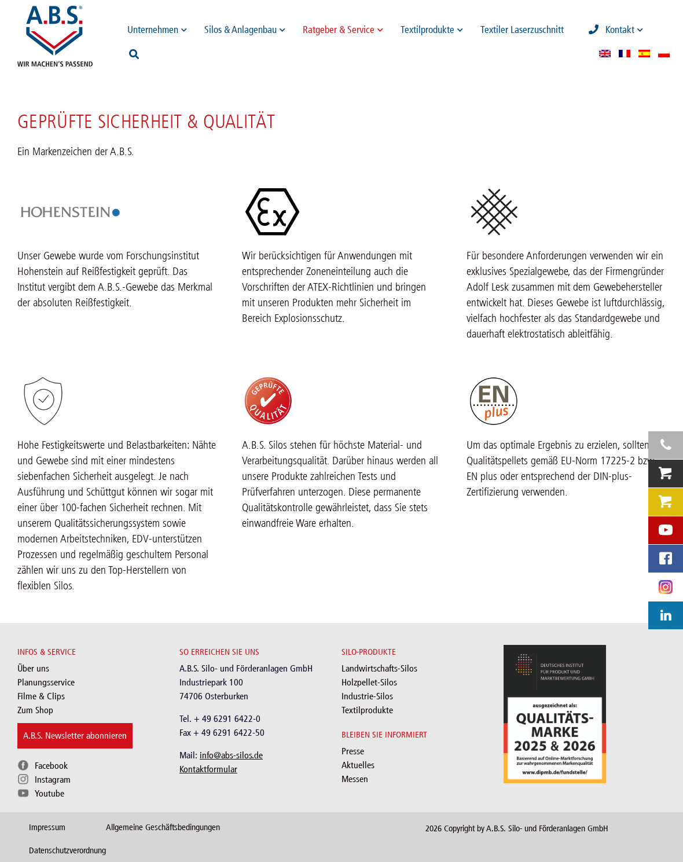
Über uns (33, 668)
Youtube (49, 793)
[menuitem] (605, 53)
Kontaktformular (208, 769)
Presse (353, 751)
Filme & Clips (41, 696)
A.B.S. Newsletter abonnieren (75, 735)
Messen (355, 778)
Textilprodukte (367, 710)
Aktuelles (358, 765)
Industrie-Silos (367, 696)
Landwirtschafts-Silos (379, 668)
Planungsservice (46, 682)
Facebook (51, 765)
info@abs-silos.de (231, 755)
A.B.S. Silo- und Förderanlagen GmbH (547, 828)
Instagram (53, 779)
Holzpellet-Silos (369, 682)
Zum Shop (35, 710)
